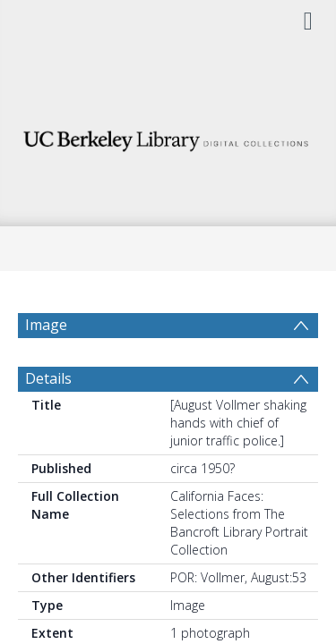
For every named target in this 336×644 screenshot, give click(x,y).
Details (48, 421)
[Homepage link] (168, 136)
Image (46, 325)
